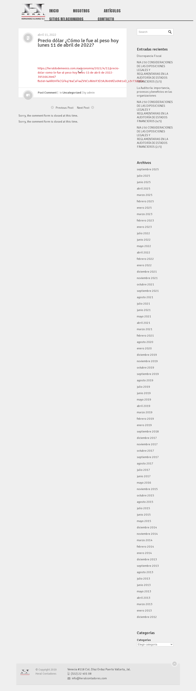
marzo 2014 (144, 540)
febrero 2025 (145, 201)
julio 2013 (143, 578)
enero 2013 (144, 610)
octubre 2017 (145, 450)
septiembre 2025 (148, 169)
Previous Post (64, 107)
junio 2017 (144, 476)
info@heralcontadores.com (89, 678)
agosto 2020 (145, 342)
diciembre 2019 (147, 355)
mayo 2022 (144, 246)
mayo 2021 (144, 316)
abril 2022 (143, 252)
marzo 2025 (144, 195)
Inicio (54, 11)
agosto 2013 (145, 572)
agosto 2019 (145, 380)
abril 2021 (143, 323)
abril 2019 (143, 406)
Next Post (83, 107)
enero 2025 (144, 208)
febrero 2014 (145, 546)
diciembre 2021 (147, 271)
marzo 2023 (144, 214)
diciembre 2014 (147, 527)
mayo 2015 (144, 521)
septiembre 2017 (148, 457)
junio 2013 (144, 585)
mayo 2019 (144, 399)
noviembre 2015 (147, 489)
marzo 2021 (144, 329)
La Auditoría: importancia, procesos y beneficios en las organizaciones (154, 91)
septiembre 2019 (148, 374)
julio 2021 (143, 303)
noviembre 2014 (147, 534)
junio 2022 (144, 239)
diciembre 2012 (147, 617)
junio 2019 (144, 393)
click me (28, 95)
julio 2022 (143, 233)
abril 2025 (143, 188)
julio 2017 (143, 470)
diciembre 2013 (147, 559)
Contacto (106, 19)
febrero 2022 (145, 259)
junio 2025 (144, 182)
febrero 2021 (145, 335)
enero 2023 (144, 227)
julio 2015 (143, 508)
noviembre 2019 (147, 361)
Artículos (112, 11)
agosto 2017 (145, 463)
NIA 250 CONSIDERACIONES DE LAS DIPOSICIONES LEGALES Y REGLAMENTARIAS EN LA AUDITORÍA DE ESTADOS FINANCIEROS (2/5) (155, 137)
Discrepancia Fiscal (149, 56)
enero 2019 (144, 425)
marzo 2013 (144, 604)
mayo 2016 (144, 482)
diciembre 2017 (147, 438)
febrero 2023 (145, 220)
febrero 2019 (145, 419)
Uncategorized (72, 92)
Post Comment (47, 92)
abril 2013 (143, 598)
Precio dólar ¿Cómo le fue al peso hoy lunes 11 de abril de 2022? (78, 42)
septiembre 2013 (148, 566)
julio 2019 (143, 387)
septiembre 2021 (148, 291)
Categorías (144, 640)
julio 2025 (143, 176)
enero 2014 (144, 553)
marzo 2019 (144, 412)
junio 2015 (144, 514)
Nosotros (81, 11)
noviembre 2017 (147, 444)
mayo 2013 (144, 591)
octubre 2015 (145, 495)
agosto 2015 (145, 502)
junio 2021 (144, 310)
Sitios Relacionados (66, 19)
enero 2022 (144, 265)
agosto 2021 (145, 297)
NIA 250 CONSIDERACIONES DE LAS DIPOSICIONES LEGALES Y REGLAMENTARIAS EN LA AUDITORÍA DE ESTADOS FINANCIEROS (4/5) (155, 111)
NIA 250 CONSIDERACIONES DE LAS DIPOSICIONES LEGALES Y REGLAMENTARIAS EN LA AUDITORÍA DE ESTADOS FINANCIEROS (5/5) (155, 72)
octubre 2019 (145, 367)
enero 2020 (144, 348)
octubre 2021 (145, 284)
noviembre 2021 (147, 278)
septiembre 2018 (148, 431)
